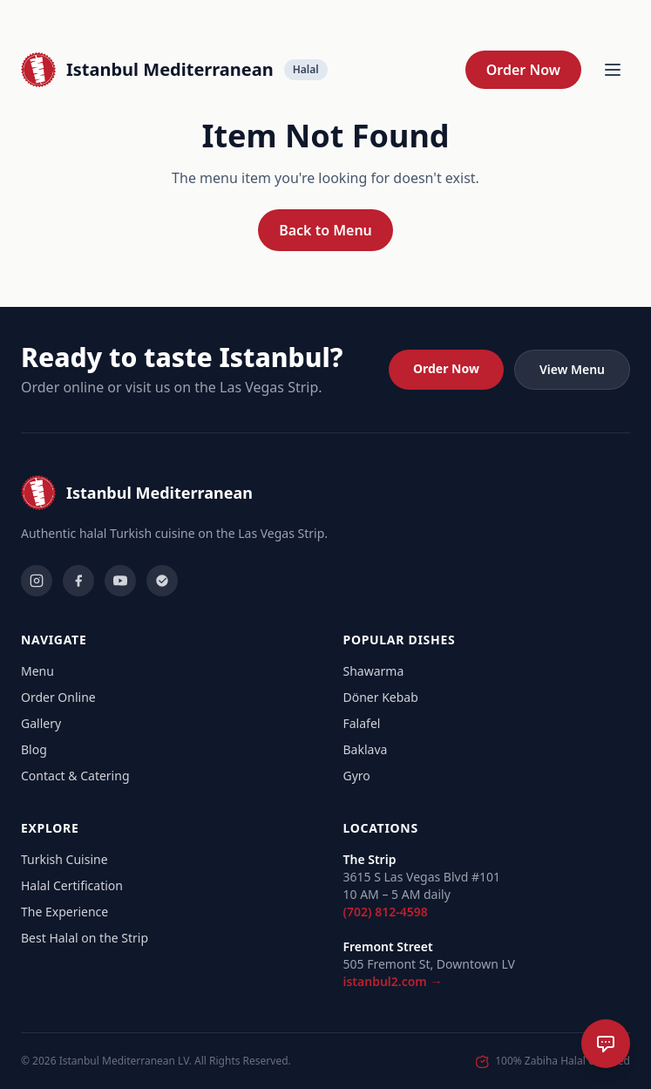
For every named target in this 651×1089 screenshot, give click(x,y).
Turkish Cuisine (64, 859)
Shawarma (373, 671)
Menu (37, 671)
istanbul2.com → (393, 981)
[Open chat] (605, 1043)
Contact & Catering (75, 775)
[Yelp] (162, 580)
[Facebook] (78, 580)
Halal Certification (72, 885)
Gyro (356, 775)
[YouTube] (120, 580)
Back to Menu (325, 230)
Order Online (58, 697)
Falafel (362, 723)
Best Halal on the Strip (84, 937)
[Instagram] (36, 580)
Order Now (523, 69)
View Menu (572, 369)
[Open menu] (612, 69)
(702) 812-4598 (385, 911)
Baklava (365, 749)
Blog (34, 749)
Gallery (41, 723)
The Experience (64, 911)
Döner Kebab (380, 697)
